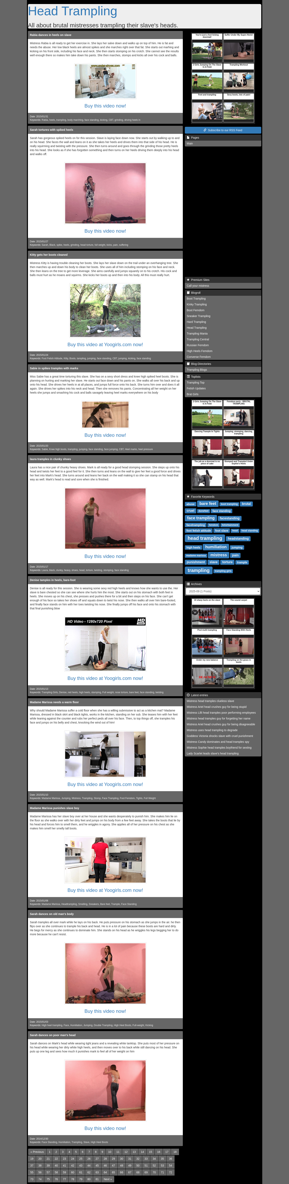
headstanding (238, 538)
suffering (123, 245)
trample (242, 562)
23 (64, 1158)
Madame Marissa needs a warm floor (54, 702)
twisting (98, 570)
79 (80, 1179)
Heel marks (131, 449)
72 (170, 1172)
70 (154, 1172)
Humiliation (76, 1025)
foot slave (221, 530)
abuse (190, 504)
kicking (103, 120)
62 (89, 1172)
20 (40, 1158)
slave (214, 562)
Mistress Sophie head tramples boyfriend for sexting (219, 747)
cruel (190, 510)
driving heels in (132, 120)
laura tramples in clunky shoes (50, 459)
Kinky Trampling (197, 304)
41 (64, 1165)
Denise (63, 692)
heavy (67, 570)
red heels (73, 692)
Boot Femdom (196, 310)
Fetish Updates (196, 388)
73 (32, 1179)
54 (170, 1165)
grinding (119, 120)
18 (175, 1151)
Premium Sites (198, 279)
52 (154, 1165)
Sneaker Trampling (199, 316)
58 (56, 1172)
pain (115, 245)
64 (105, 1172)
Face (66, 1025)
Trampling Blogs (197, 369)
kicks (109, 245)
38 (40, 1165)
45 (97, 1165)
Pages (193, 137)
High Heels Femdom (200, 351)
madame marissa (196, 555)
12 (126, 1151)
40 (56, 1165)
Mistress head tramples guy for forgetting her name (219, 718)
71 (162, 1172)
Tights (139, 798)
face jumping (111, 449)
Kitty (66, 358)
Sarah (45, 245)
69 (146, 1172)
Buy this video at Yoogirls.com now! (105, 344)
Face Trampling (110, 798)
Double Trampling (103, 1025)
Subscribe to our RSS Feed (223, 130)
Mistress (76, 798)
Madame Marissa (51, 798)
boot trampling (229, 504)
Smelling (82, 904)
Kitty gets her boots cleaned (49, 254)
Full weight (108, 692)
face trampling (201, 518)
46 (105, 1165)
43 (80, 1165)
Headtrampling (69, 904)
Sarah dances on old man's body (52, 914)
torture (89, 570)
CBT (111, 120)
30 (121, 1158)
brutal (246, 504)
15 (150, 1151)
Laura (45, 570)
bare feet (134, 692)
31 (129, 1158)
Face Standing (129, 904)
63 (97, 1172)
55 (32, 1172)
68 (138, 1172)
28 (105, 1158)
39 (48, 1165)
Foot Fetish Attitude (52, 358)
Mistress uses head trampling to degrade (212, 730)
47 (113, 1165)
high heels (84, 692)
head (81, 570)
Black (52, 245)
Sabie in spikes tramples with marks (54, 368)
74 (40, 1179)
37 (32, 1165)
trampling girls (223, 571)
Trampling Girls (50, 692)
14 (142, 1151)
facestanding (230, 518)
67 (129, 1172)
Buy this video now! (105, 105)
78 (72, 1179)
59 (64, 1172)
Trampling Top (196, 382)
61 (80, 1172)
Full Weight (150, 798)
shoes (75, 570)
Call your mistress (198, 285)
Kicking (149, 1025)
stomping (108, 570)
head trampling (205, 538)
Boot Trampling (196, 298)
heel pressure (145, 449)
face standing (91, 120)
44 (89, 1165)
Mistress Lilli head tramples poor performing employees (221, 712)
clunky (59, 570)
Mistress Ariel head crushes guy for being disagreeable (221, 724)
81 (97, 1179)
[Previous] (37, 1151)
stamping (96, 692)
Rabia (45, 120)
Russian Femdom (198, 345)
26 (89, 1158)
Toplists (194, 376)
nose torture (121, 692)
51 (146, 1165)
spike (59, 245)
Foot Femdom (127, 798)
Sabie (45, 449)
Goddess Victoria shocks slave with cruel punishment (220, 736)
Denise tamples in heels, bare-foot (53, 580)
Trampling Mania (197, 333)
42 (72, 1165)
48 (121, 1165)
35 (162, 1158)
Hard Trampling (196, 321)
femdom (213, 525)
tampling (81, 358)
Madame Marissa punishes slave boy (54, 808)
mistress (218, 555)
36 (170, 1158)
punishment (196, 562)
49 (129, 1165)
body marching (75, 120)
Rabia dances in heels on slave (50, 35)
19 (32, 1158)
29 (113, 1158)
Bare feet (105, 904)
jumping (91, 358)
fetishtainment (230, 525)
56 (40, 1172)
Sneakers (94, 904)
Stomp (97, 798)
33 (146, 1158)
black (52, 570)
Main (190, 143)
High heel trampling (52, 1025)
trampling (61, 120)
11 (117, 1151)
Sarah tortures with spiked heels (51, 129)
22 (56, 1158)
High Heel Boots (122, 1025)
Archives (194, 584)
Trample (115, 904)
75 (48, 1179)
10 (109, 1151)
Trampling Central (198, 339)
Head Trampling (72, 11)
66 (121, 1172)
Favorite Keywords (201, 496)
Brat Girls (192, 394)
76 (56, 1179)
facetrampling (195, 524)
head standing (250, 530)
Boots (72, 358)
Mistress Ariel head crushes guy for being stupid (217, 706)
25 (80, 1158)
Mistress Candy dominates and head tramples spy (218, 741)
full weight (100, 245)
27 (97, 1158)
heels (52, 120)
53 (162, 1165)
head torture (86, 245)
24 (72, 1158)
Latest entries (197, 695)
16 (158, 1151)
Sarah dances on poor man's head (53, 1035)
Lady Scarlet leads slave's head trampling (213, 753)
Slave (86, 1142)
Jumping (65, 798)
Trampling (87, 798)
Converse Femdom (199, 356)
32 (138, 1158)
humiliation (216, 547)
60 (72, 1172)
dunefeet (203, 511)
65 (113, 1172)
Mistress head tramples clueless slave (210, 701)
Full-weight (138, 1025)
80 (89, 1179)
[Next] (107, 1179)
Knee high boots (57, 449)
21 (48, 1158)
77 (64, 1179)
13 (134, 1151)
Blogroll (194, 292)
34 (154, 1158)
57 (48, 1172)
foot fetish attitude (198, 530)
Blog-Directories (199, 363)
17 (167, 1151)
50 (138, 1165)
